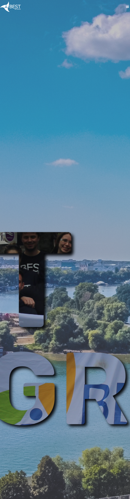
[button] (127, 6)
